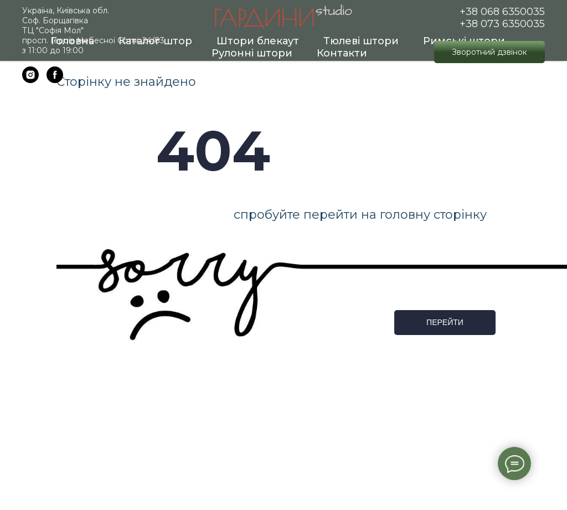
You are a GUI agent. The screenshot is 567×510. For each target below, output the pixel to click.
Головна (72, 41)
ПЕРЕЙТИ (444, 322)
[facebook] (55, 80)
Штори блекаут (258, 41)
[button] (489, 52)
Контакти (342, 53)
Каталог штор (155, 41)
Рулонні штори (252, 53)
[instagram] (30, 80)
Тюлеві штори (361, 41)
